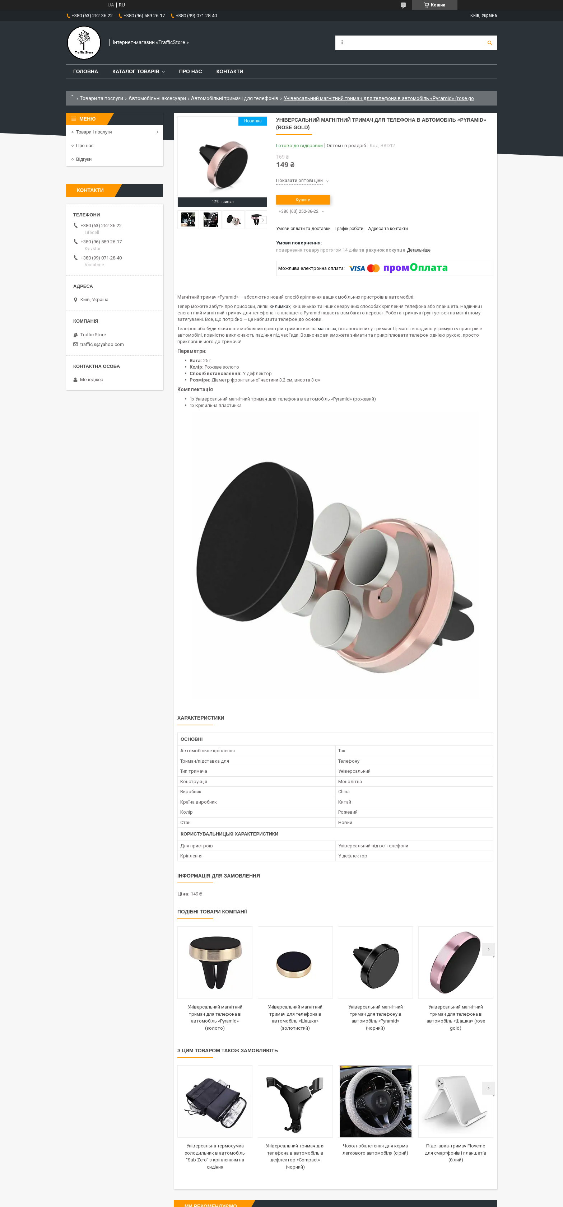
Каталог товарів (135, 71)
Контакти (230, 71)
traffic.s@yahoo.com (102, 344)
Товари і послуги (94, 132)
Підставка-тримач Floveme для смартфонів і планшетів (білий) (456, 1152)
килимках (280, 306)
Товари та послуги (101, 98)
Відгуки (84, 159)
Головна (85, 71)
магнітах (327, 328)
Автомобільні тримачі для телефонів (234, 98)
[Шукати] (490, 43)
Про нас (190, 71)
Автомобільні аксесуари (157, 98)
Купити (303, 199)
